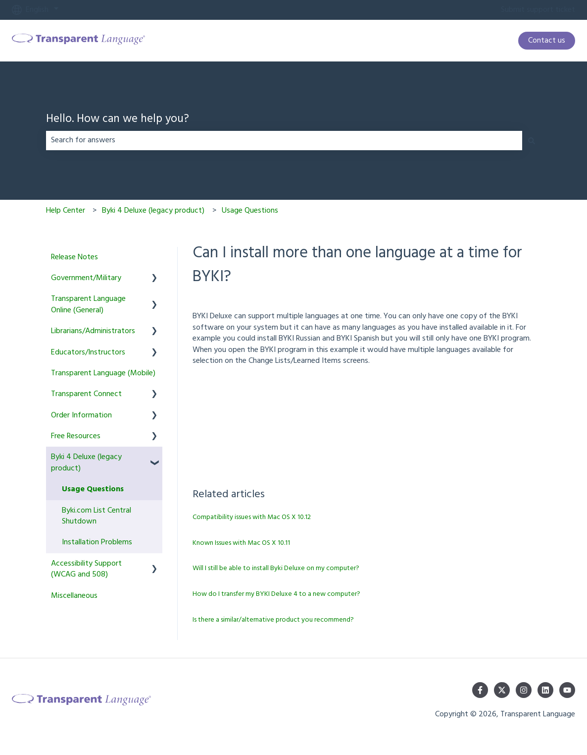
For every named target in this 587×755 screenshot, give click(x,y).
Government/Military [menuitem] (86, 278)
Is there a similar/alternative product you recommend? (273, 620)
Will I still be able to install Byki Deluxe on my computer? (276, 568)
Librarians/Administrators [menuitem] (93, 331)
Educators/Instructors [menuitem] (88, 352)
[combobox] (284, 140)
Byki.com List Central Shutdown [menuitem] (96, 516)
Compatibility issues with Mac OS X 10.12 (252, 517)
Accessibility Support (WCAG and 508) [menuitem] (86, 569)
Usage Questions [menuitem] (93, 489)
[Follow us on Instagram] (524, 690)
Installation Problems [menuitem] (97, 542)
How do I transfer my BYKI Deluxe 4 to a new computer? (276, 594)
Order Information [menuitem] (81, 415)
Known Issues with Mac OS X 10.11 (241, 543)
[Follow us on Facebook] (480, 690)
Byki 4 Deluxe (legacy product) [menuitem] (86, 462)
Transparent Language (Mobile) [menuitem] (103, 373)
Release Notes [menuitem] (74, 257)
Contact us (546, 40)
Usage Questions (250, 210)
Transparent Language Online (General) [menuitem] (88, 304)
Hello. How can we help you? (117, 119)
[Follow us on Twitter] (502, 690)
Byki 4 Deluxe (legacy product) (153, 210)
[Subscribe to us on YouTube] (567, 690)
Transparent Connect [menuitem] (86, 394)
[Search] (531, 140)
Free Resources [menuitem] (75, 436)
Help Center (65, 210)
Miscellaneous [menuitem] (74, 595)
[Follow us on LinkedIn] (545, 690)
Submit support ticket (538, 9)
